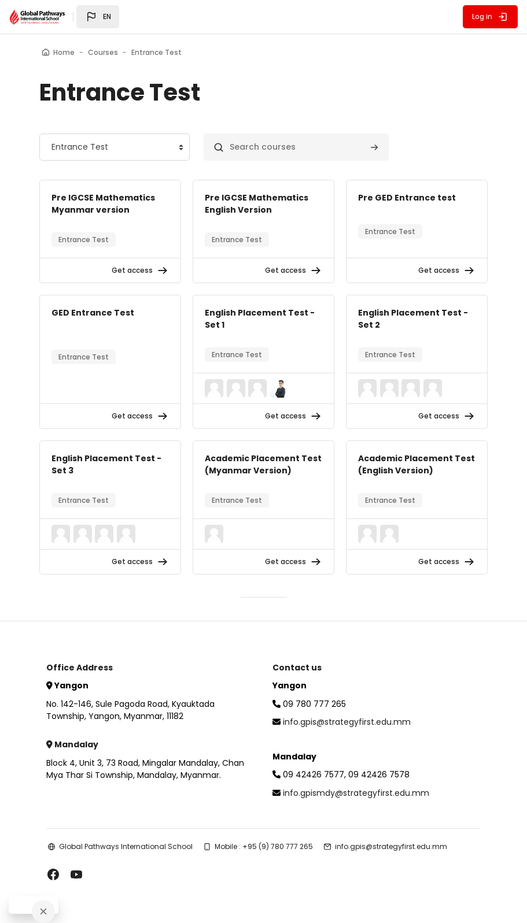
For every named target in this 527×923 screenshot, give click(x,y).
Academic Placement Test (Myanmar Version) (263, 464)
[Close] (43, 911)
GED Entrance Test (92, 312)
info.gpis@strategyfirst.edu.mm (347, 722)
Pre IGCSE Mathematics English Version (256, 204)
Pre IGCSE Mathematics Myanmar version (103, 204)
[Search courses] (296, 147)
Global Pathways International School (126, 846)
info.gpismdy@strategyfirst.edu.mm (356, 793)
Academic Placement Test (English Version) (416, 464)
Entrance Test (83, 239)
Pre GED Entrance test (407, 197)
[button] (97, 16)
